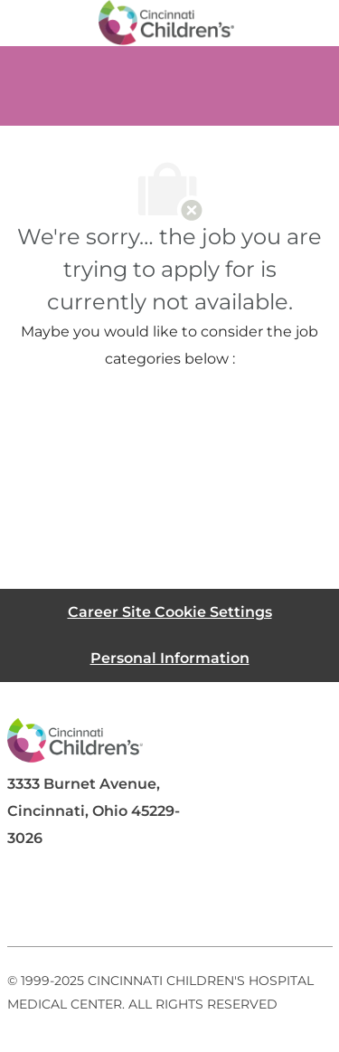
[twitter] (173, 902)
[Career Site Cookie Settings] (170, 612)
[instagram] (246, 902)
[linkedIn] (101, 902)
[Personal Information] (170, 658)
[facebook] (29, 902)
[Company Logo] (166, 22)
